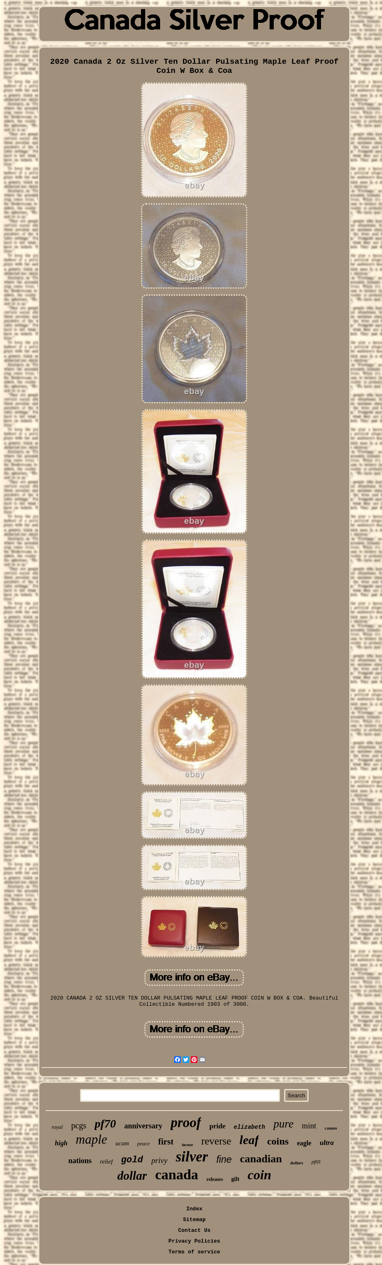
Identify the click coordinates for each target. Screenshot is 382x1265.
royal (57, 1127)
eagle (304, 1143)
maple (91, 1139)
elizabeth (249, 1127)
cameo (331, 1127)
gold (132, 1160)
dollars (296, 1162)
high (61, 1143)
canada (176, 1174)
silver (192, 1157)
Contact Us (194, 1230)
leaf (249, 1140)
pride (217, 1126)
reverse (216, 1141)
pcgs (78, 1125)
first (165, 1142)
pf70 (105, 1123)
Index (194, 1209)
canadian (261, 1159)
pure (283, 1124)
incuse (187, 1144)
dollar (132, 1175)
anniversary (143, 1126)
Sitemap (194, 1220)
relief (106, 1161)
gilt (235, 1179)
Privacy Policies (194, 1241)
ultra (327, 1143)
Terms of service (194, 1252)
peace (143, 1143)
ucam (122, 1143)
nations (80, 1161)
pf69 (315, 1162)
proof (185, 1122)
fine (223, 1159)
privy (159, 1160)
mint (309, 1125)
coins (278, 1141)
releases (215, 1179)
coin (259, 1174)
